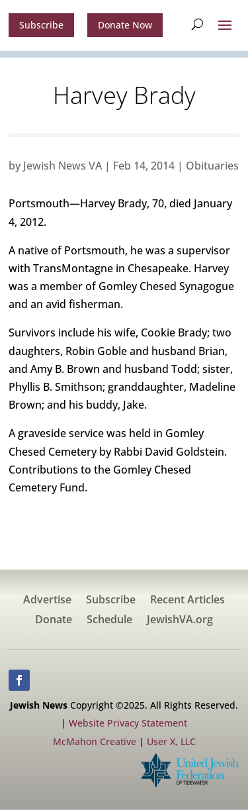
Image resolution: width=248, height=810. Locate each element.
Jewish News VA (62, 165)
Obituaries (212, 165)
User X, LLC (171, 741)
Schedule (109, 621)
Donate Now (125, 25)
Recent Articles (187, 601)
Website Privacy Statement (128, 723)
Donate (53, 621)
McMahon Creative (94, 741)
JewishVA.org (180, 621)
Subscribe (41, 25)
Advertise (47, 601)
